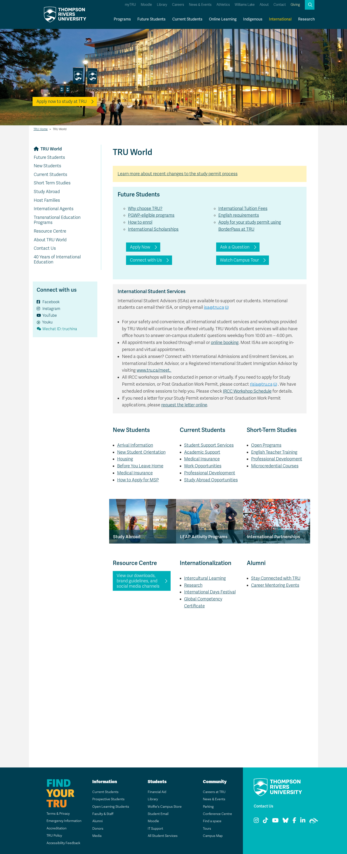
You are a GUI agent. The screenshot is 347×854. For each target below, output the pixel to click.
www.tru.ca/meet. (154, 370)
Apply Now (140, 247)
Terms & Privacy (58, 814)
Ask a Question (234, 247)
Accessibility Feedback (63, 843)
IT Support (155, 829)
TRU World (51, 149)
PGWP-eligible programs (151, 215)
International (280, 19)
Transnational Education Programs (57, 220)
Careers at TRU (214, 792)
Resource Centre (50, 231)
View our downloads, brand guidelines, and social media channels (138, 581)
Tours (207, 829)
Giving (295, 5)
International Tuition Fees (242, 208)
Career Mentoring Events (275, 585)
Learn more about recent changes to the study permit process (178, 173)
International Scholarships (153, 229)
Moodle (146, 5)
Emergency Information (63, 821)
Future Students (151, 19)
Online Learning (223, 19)
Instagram (48, 308)
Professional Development (209, 473)
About (264, 5)
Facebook (48, 302)
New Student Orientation (141, 452)
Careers (178, 5)
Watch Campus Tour (239, 260)
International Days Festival (210, 592)
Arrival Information (135, 445)
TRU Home (40, 129)
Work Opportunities (202, 466)
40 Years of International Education (57, 259)
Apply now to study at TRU (61, 101)
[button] (309, 5)
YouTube (47, 315)
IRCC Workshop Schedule (247, 391)
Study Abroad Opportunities (211, 480)
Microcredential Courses (275, 466)
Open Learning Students (110, 807)
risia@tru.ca (261, 384)
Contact (280, 5)
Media (96, 836)
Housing (125, 459)
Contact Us (45, 248)
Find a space (212, 821)
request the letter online (184, 405)
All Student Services (162, 836)
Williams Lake (245, 5)
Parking (208, 807)
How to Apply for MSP (138, 480)
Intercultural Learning (205, 578)
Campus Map (212, 836)
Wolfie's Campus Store (164, 807)
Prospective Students (108, 799)
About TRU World (50, 239)
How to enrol (140, 222)
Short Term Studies (52, 183)
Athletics (223, 5)
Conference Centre (217, 814)
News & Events (200, 5)
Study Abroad (47, 191)
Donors (97, 829)
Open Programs (266, 445)
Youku (45, 322)
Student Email (157, 814)
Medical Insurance (135, 473)
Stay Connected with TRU (275, 578)
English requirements (238, 215)
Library (162, 5)
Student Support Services (209, 445)
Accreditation (56, 828)
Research (306, 19)
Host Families (47, 200)
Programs (122, 19)
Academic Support (202, 452)
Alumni (97, 821)
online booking (225, 342)
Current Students (187, 19)
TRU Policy (54, 836)
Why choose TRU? (145, 208)
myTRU (130, 5)
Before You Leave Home (140, 466)
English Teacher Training (274, 452)
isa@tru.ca (214, 307)
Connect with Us (146, 260)
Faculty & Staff (103, 814)
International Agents (53, 208)
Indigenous (252, 19)
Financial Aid (156, 792)
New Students (47, 165)
